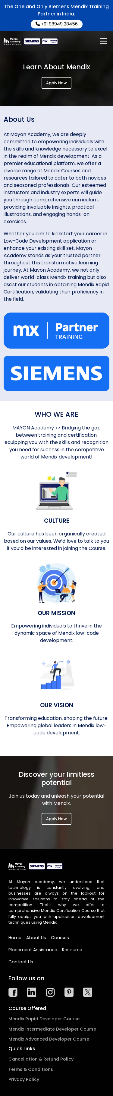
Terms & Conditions (30, 1069)
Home (14, 938)
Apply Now (56, 82)
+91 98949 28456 (57, 24)
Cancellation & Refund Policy (41, 1059)
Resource (72, 950)
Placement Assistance (32, 950)
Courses (60, 938)
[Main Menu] (103, 41)
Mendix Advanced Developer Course (48, 1039)
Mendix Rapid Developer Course (44, 1019)
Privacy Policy (23, 1079)
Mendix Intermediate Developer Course (52, 1029)
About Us (36, 938)
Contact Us (20, 962)
